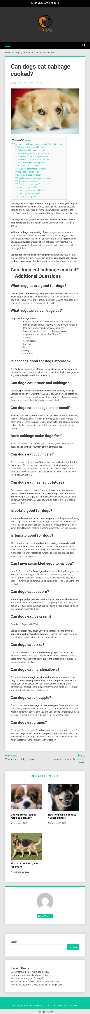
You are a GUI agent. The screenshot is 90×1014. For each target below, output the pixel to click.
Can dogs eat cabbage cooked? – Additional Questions (39, 144)
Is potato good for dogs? (29, 172)
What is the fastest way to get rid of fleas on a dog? (35, 981)
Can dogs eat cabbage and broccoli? (33, 159)
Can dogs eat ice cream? (29, 184)
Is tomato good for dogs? (30, 175)
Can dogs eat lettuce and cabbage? (33, 156)
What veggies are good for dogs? (32, 147)
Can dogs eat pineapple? (29, 193)
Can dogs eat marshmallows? (31, 190)
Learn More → (45, 916)
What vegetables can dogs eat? (31, 150)
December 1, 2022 (19, 823)
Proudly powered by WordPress (28, 1005)
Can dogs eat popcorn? (29, 181)
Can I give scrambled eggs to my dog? (34, 178)
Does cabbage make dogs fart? (31, 162)
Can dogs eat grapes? (28, 196)
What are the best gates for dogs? (27, 978)
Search (14, 941)
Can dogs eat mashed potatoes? (32, 168)
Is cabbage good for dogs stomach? (33, 153)
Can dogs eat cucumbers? (29, 165)
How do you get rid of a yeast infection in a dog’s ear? (36, 984)
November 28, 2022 (20, 872)
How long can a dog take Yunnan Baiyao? (62, 816)
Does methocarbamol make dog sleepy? (23, 816)
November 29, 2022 (57, 823)
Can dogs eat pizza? (27, 187)
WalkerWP (72, 1005)
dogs (31, 83)
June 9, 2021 (20, 83)
